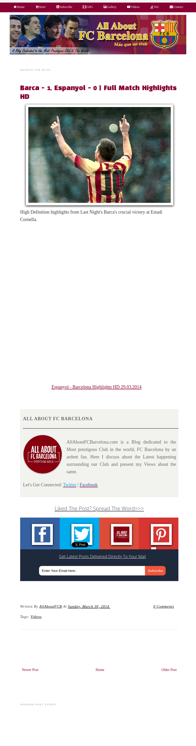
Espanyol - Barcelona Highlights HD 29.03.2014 (97, 387)
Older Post (169, 670)
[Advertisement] (102, 264)
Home (100, 670)
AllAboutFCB (50, 606)
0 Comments (163, 606)
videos (36, 617)
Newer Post (30, 670)
